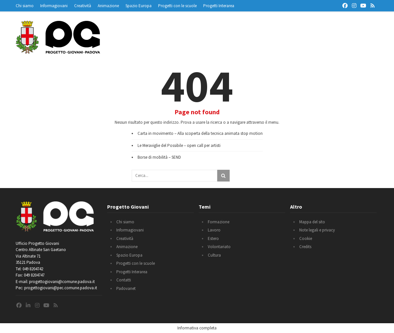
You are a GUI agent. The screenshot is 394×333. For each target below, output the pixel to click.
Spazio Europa (138, 5)
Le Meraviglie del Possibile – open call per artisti (179, 145)
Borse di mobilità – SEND (159, 157)
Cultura (214, 255)
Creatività (82, 5)
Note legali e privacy (317, 230)
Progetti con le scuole (177, 5)
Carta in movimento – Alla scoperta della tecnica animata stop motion (200, 133)
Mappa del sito (312, 222)
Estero (213, 238)
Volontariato (219, 246)
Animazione (108, 5)
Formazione (218, 222)
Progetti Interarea (218, 5)
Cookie (305, 238)
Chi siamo (25, 5)
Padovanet (126, 288)
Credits (305, 246)
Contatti (123, 280)
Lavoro (214, 230)
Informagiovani (54, 5)
